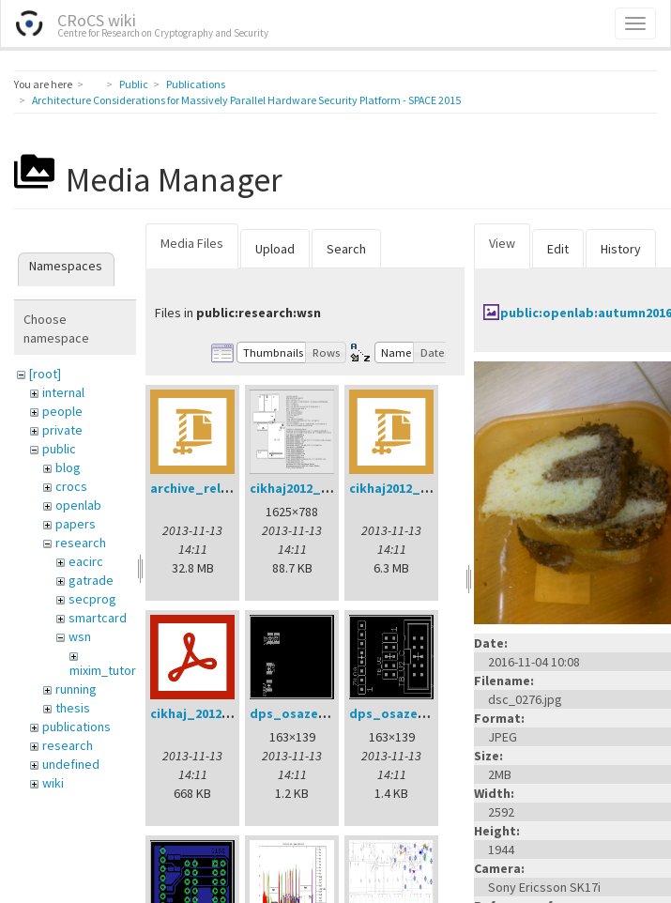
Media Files (191, 243)
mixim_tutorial (108, 670)
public (59, 448)
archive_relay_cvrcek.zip (228, 488)
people (62, 411)
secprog (92, 598)
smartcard (98, 617)
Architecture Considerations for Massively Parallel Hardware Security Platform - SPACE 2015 (246, 100)
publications (76, 726)
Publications (195, 84)
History (621, 248)
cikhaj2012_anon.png (315, 488)
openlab (78, 505)
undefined (70, 764)
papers (75, 523)
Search (346, 248)
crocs (71, 486)
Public (133, 84)
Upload (275, 248)
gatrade (91, 580)
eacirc (86, 561)
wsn (80, 636)
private (62, 429)
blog (68, 467)
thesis (72, 707)
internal (63, 392)
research (80, 542)
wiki (53, 782)
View (502, 243)
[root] (45, 373)
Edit (558, 248)
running (76, 689)
